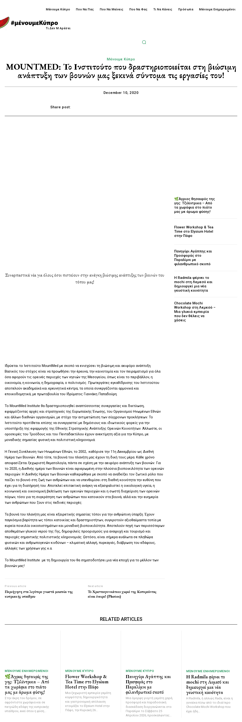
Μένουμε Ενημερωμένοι (26, 670)
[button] (143, 42)
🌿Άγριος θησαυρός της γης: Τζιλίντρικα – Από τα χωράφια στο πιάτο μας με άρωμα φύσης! (193, 205)
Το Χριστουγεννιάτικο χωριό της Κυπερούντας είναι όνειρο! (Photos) (122, 593)
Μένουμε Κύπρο (121, 59)
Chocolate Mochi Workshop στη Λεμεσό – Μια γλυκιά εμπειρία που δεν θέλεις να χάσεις (193, 310)
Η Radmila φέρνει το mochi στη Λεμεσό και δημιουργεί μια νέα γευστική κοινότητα (194, 283)
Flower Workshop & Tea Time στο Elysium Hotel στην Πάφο (195, 231)
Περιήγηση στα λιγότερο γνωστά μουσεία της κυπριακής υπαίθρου (39, 593)
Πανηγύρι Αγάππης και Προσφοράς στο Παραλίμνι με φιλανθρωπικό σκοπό (194, 257)
